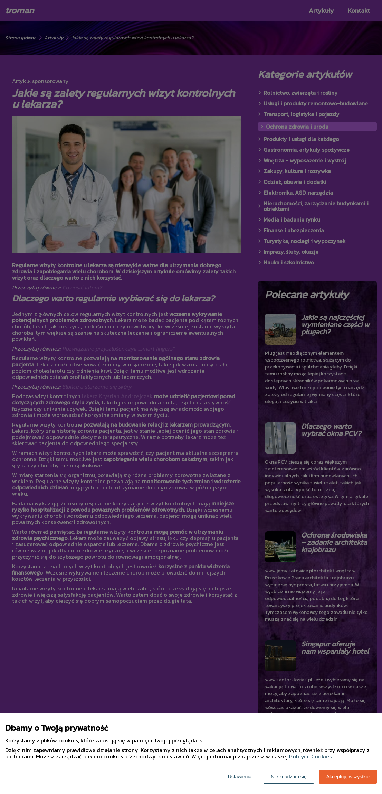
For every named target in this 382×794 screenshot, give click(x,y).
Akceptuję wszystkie (348, 776)
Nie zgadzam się (289, 776)
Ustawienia (239, 776)
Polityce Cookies (310, 756)
